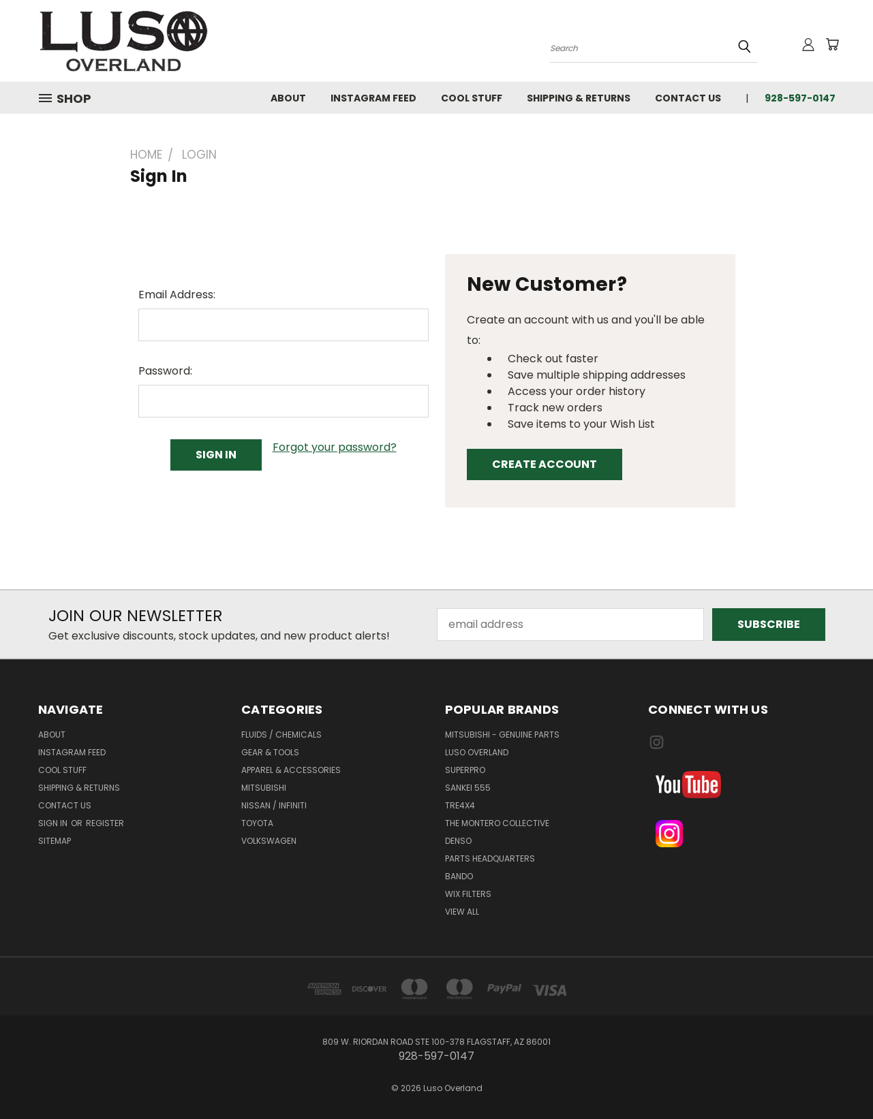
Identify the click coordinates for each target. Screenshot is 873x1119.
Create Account (544, 464)
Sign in (54, 823)
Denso (458, 841)
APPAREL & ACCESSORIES (291, 770)
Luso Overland (476, 752)
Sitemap (54, 841)
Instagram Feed (373, 98)
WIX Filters (468, 894)
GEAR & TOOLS (270, 752)
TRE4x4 (460, 805)
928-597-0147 (800, 98)
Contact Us (688, 98)
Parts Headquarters (490, 858)
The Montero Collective (497, 823)
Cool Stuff (471, 98)
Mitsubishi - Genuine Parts (502, 734)
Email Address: (176, 294)
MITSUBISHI (263, 787)
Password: (165, 371)
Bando (459, 876)
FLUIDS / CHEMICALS (281, 734)
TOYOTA (257, 823)
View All (462, 911)
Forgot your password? (335, 447)
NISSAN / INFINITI (274, 805)
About (288, 98)
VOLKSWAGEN (268, 841)
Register (105, 823)
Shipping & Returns (578, 98)
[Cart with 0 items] (832, 44)
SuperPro (465, 770)
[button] (742, 784)
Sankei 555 (468, 787)
